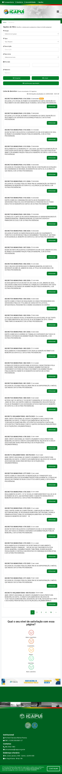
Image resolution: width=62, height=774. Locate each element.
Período (6, 62)
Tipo (5, 38)
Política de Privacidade (32, 768)
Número (6, 69)
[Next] (50, 612)
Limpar (45, 78)
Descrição (7, 46)
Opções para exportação (31, 83)
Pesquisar (16, 78)
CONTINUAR (53, 769)
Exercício (7, 54)
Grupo (6, 31)
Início (4, 22)
